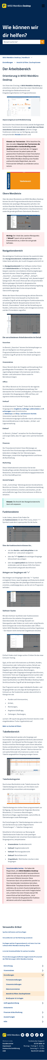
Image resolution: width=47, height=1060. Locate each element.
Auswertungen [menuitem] (9, 1017)
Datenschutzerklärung (11, 1048)
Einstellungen (8, 62)
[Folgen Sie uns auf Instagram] (27, 1035)
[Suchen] (42, 42)
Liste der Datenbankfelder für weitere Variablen (19, 951)
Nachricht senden (37, 1051)
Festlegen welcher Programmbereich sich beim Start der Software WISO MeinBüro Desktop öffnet (21, 944)
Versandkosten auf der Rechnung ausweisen (17, 938)
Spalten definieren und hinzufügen (14, 932)
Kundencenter (8, 1043)
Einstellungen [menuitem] (9, 975)
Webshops (8, 413)
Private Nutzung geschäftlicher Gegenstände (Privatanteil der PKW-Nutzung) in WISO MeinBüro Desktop (22, 958)
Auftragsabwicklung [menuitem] (11, 1003)
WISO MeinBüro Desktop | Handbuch (16, 57)
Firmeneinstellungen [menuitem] (14, 980)
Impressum (7, 1046)
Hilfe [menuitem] (5, 1021)
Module (18, 134)
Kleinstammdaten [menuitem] (13, 989)
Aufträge (25, 409)
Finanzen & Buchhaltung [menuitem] (13, 1012)
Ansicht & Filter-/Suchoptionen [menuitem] (18, 993)
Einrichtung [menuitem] (8, 966)
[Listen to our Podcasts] (37, 1035)
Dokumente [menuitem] (8, 1007)
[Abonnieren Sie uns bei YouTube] (32, 1035)
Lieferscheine (35, 409)
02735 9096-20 (39, 1043)
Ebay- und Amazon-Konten (26, 413)
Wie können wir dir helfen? (20, 31)
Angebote (18, 409)
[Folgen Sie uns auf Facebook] (41, 1035)
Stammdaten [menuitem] (9, 970)
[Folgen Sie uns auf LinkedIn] (22, 1035)
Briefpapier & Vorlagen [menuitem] (14, 998)
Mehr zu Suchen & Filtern (12, 726)
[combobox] (21, 42)
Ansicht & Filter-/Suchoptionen (28, 62)
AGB (4, 1051)
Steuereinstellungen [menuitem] (13, 984)
